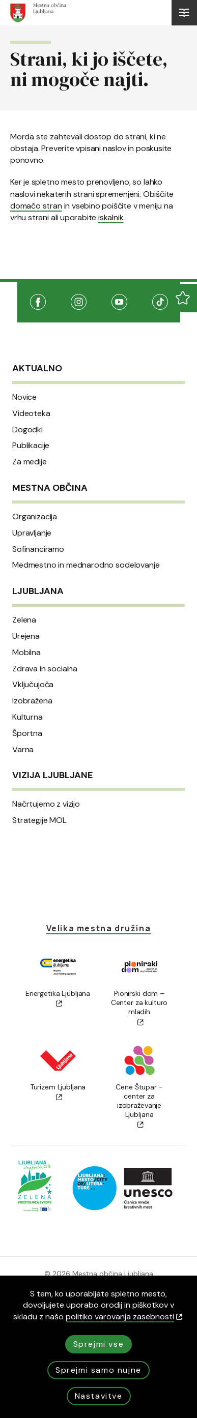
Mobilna (26, 652)
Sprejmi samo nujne (98, 1370)
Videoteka (31, 413)
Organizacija (34, 517)
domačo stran (36, 205)
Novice (24, 397)
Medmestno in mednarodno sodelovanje (85, 565)
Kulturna (27, 717)
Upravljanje (31, 533)
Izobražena (32, 701)
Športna (27, 733)
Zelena (24, 620)
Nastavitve (99, 1396)
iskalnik (110, 217)
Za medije (29, 462)
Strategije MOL (39, 820)
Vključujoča (32, 685)
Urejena (26, 636)
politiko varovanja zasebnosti (124, 1316)
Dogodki (27, 430)
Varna (23, 750)
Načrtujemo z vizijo (46, 804)
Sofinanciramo (38, 549)
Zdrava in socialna (44, 669)
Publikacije (30, 445)
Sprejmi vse (98, 1344)
